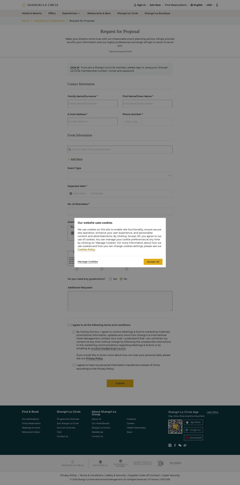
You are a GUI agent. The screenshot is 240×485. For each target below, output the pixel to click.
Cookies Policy (86, 249)
